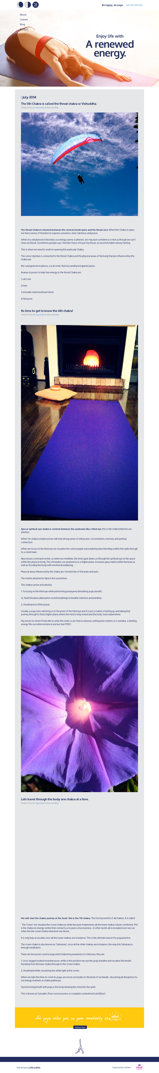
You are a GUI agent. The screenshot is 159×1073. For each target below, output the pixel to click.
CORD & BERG (34, 1067)
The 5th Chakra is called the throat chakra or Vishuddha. (59, 103)
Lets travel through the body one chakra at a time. (55, 799)
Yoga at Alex (39, 107)
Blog (22, 24)
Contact (24, 29)
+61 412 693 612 (134, 5)
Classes (24, 19)
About (23, 14)
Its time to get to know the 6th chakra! (47, 310)
